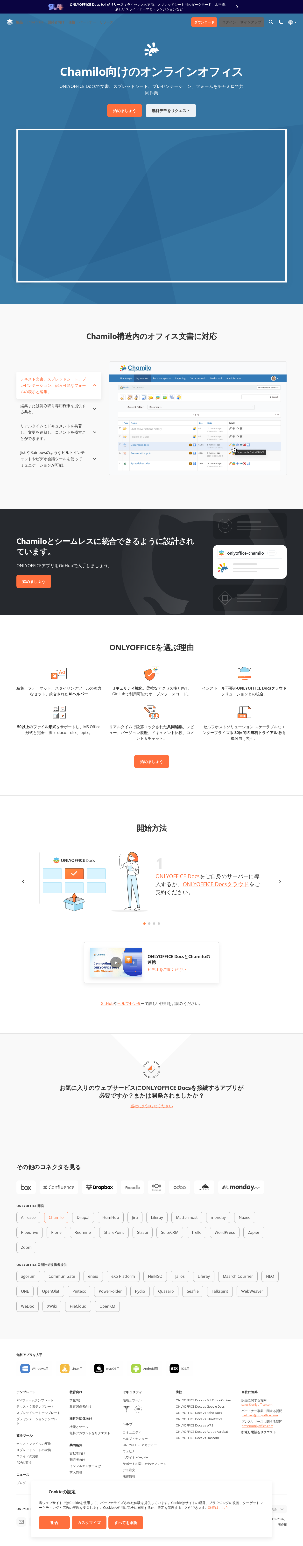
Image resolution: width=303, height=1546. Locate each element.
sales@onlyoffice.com (257, 1404)
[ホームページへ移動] (10, 22)
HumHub (110, 1217)
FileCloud (78, 1306)
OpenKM (107, 1306)
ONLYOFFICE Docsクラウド (216, 884)
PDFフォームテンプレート (35, 1400)
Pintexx (79, 1291)
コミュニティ (132, 1432)
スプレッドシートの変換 (33, 1450)
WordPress (225, 1232)
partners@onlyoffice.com (259, 1415)
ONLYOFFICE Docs (177, 876)
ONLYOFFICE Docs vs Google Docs (200, 1406)
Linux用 (77, 1368)
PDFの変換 (24, 1462)
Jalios (180, 1276)
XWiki (52, 1306)
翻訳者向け (77, 1459)
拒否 (54, 1522)
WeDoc (27, 1306)
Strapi (142, 1232)
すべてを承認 (125, 1522)
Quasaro (166, 1291)
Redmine (83, 1232)
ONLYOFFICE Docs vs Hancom (197, 1438)
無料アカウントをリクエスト (90, 1433)
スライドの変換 (27, 1456)
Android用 (150, 1368)
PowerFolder (110, 1291)
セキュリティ (132, 1392)
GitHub (107, 1003)
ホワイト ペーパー (135, 1457)
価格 (71, 22)
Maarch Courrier (238, 1276)
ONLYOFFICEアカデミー (140, 1445)
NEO (270, 1276)
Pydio (140, 1291)
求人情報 (76, 1472)
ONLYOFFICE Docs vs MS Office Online (203, 1400)
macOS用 (113, 1368)
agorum (28, 1276)
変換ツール (24, 1435)
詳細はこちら (218, 1507)
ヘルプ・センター (135, 1438)
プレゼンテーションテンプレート (38, 1421)
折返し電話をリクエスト (258, 1432)
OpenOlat (50, 1291)
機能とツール (79, 1427)
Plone (56, 1232)
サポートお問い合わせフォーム (145, 1463)
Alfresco (28, 1217)
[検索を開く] (271, 22)
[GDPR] (138, 1409)
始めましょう (124, 110)
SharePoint (114, 1232)
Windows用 (40, 1368)
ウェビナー (130, 1451)
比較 (179, 1392)
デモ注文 (129, 1470)
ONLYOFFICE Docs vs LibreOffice (199, 1419)
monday (218, 1217)
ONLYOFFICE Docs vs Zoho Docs (199, 1413)
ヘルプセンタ (129, 1003)
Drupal (83, 1217)
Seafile (193, 1291)
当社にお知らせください (151, 1105)
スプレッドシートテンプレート (38, 1413)
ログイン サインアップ (241, 22)
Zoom (26, 1247)
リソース (106, 22)
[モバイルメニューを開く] (281, 22)
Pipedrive (29, 1232)
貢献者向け (77, 1453)
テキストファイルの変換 (33, 1443)
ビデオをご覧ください (167, 969)
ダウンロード (204, 22)
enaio (93, 1276)
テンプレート (26, 1392)
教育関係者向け (81, 1406)
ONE (25, 1291)
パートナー (87, 22)
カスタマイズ (89, 1522)
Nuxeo (245, 1217)
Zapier (254, 1232)
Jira (135, 1217)
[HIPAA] (126, 1409)
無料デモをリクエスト (171, 110)
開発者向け (56, 22)
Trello (196, 1232)
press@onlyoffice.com (257, 1426)
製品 (19, 22)
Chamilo (56, 1217)
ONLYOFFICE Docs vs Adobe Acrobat (202, 1431)
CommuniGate (62, 1276)
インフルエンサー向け (85, 1466)
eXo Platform (123, 1276)
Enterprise (35, 22)
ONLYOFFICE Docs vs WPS (194, 1425)
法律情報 (129, 1476)
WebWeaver (252, 1291)
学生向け (76, 1400)
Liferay (157, 1217)
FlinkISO (155, 1276)
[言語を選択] (292, 22)
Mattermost (187, 1217)
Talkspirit (220, 1291)
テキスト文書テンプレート (35, 1406)
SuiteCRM (169, 1232)
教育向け (76, 1392)
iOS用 (185, 1368)
